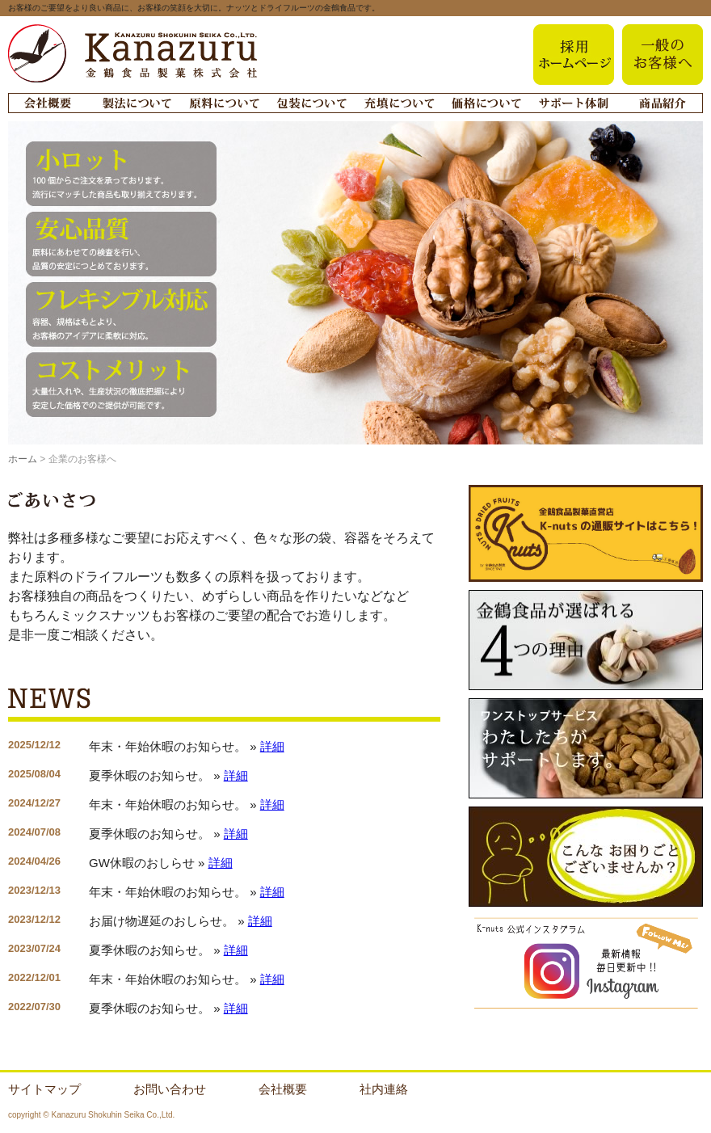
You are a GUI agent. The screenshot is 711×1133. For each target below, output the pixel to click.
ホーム (22, 459)
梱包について (311, 103)
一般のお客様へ (662, 54)
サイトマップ (44, 1089)
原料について (223, 103)
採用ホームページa (573, 54)
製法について (136, 103)
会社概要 (47, 103)
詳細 (272, 746)
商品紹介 (661, 103)
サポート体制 (572, 103)
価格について (485, 103)
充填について (398, 103)
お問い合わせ (169, 1089)
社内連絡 (384, 1089)
